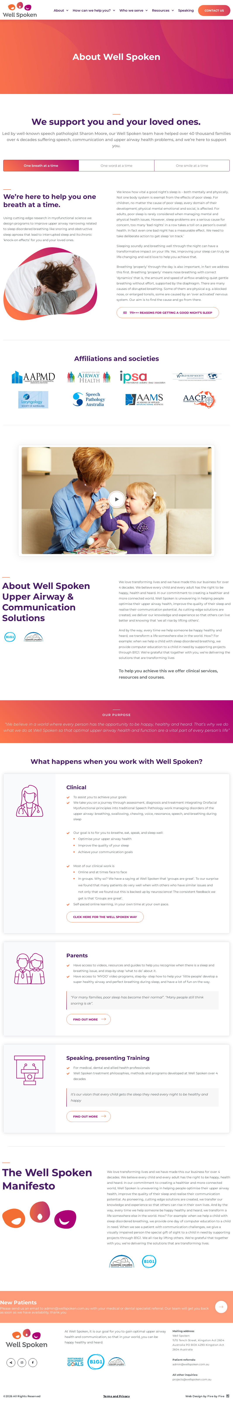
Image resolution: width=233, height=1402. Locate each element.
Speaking (186, 10)
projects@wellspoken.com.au (192, 1379)
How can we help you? (94, 11)
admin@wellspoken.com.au (66, 1314)
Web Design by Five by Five (207, 1396)
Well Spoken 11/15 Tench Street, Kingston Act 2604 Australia (198, 1340)
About (61, 11)
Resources (163, 11)
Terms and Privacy (116, 1396)
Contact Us (214, 10)
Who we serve (133, 11)
